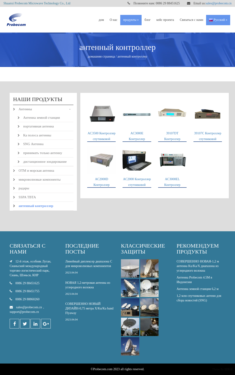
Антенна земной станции (41, 117)
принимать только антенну (42, 153)
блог (148, 20)
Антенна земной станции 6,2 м (198, 289)
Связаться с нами (191, 20)
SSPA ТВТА (27, 197)
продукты (129, 20)
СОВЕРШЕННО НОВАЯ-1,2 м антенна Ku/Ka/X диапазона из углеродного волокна (198, 266)
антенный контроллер (36, 206)
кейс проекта (165, 20)
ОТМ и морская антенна (36, 170)
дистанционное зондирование (45, 161)
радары (24, 188)
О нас (114, 20)
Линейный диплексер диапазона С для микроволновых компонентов (89, 268)
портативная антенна (38, 126)
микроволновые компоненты (40, 179)
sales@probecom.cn (219, 3)
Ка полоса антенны (37, 135)
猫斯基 (228, 369)
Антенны (25, 109)
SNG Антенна (33, 144)
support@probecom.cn (24, 312)
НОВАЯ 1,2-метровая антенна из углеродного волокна (89, 289)
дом (101, 20)
